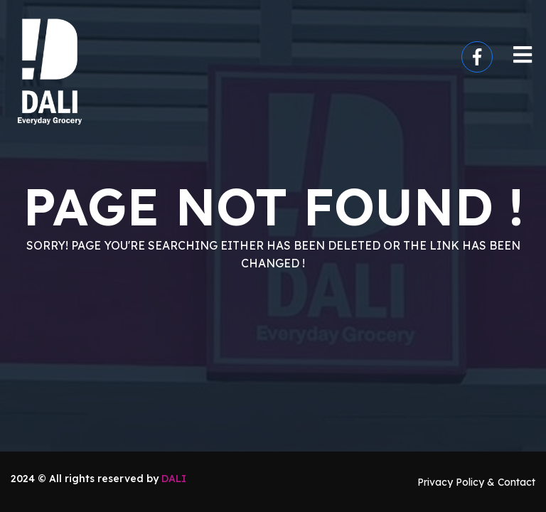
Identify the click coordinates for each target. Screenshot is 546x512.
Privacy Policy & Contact (476, 482)
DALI (173, 478)
